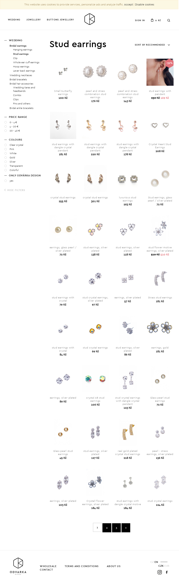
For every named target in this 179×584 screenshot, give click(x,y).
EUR (166, 566)
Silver (13, 161)
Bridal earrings (18, 45)
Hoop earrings (21, 66)
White (13, 153)
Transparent (16, 165)
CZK (161, 566)
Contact (46, 570)
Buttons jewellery (60, 19)
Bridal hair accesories (21, 83)
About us (114, 567)
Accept (128, 4)
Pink (12, 149)
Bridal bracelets (18, 79)
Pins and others (21, 103)
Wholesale (48, 567)
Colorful (14, 170)
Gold (12, 157)
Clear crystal (16, 145)
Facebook (166, 573)
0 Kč (156, 20)
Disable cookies (144, 4)
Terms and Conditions (82, 567)
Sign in (140, 20)
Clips (16, 99)
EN (156, 563)
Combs (17, 95)
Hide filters (14, 190)
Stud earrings (20, 54)
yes (11, 180)
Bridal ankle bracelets (21, 108)
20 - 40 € (15, 130)
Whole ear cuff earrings (26, 62)
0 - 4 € (13, 122)
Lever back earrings (24, 70)
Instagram (159, 573)
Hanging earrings (22, 49)
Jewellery (33, 19)
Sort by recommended (151, 44)
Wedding (14, 19)
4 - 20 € (14, 126)
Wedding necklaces (21, 75)
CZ (152, 563)
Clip (15, 58)
